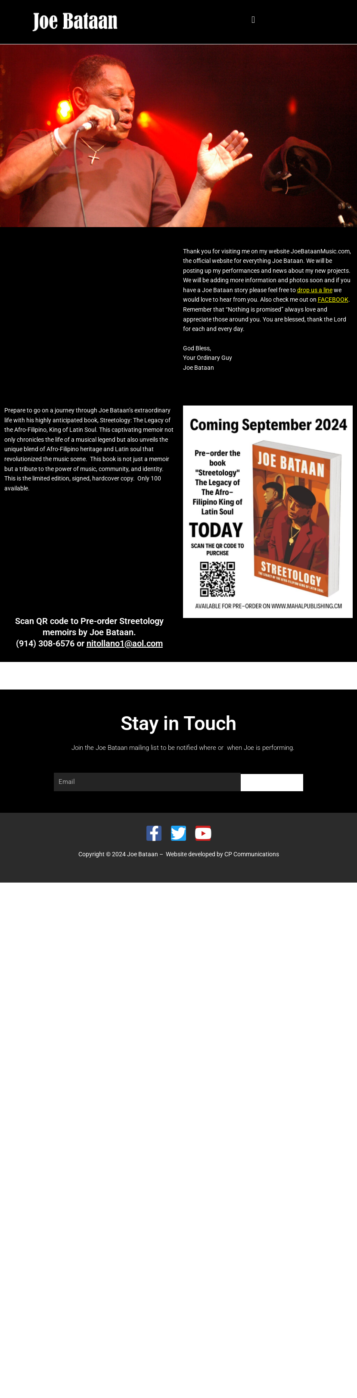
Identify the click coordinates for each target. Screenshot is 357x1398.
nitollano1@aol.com (125, 643)
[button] (253, 20)
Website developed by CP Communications (222, 854)
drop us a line (314, 290)
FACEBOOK (333, 299)
